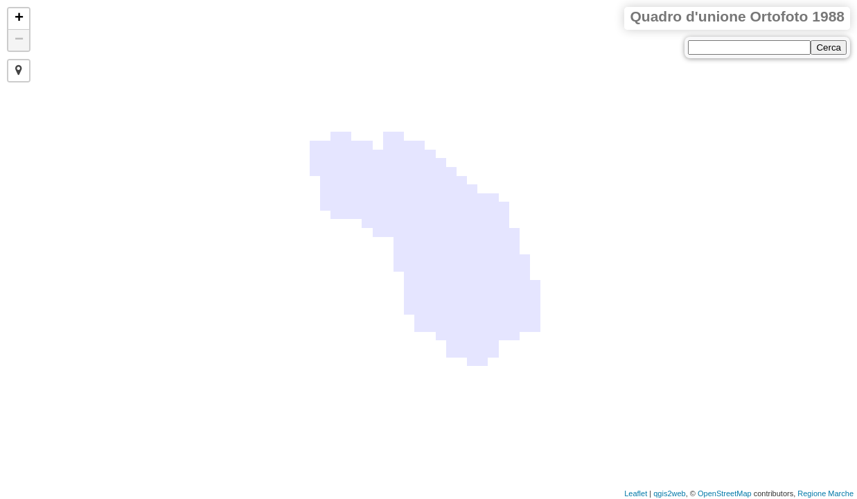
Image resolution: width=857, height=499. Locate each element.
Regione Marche (825, 493)
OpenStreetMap (725, 493)
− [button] (19, 40)
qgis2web (669, 493)
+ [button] (19, 18)
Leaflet (635, 493)
